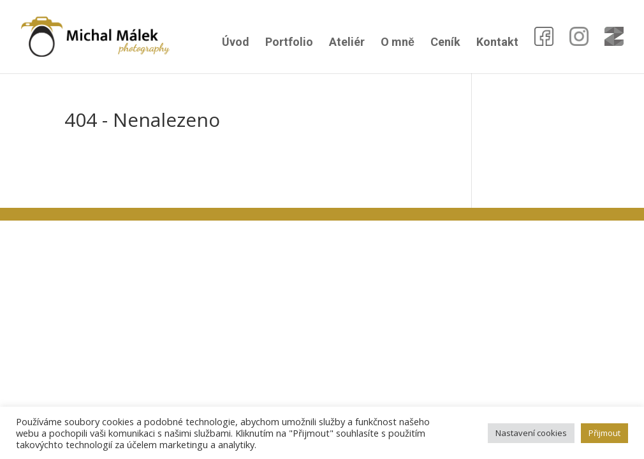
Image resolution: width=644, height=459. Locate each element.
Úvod (235, 43)
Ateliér (347, 43)
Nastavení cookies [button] (531, 433)
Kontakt (497, 43)
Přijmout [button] (604, 433)
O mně (397, 43)
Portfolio (289, 43)
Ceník (445, 43)
